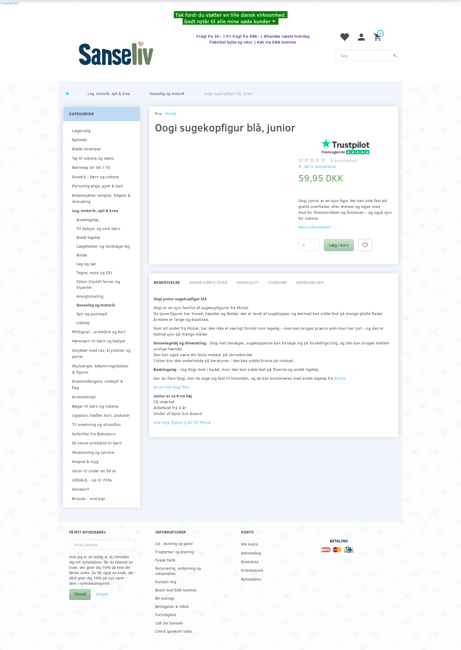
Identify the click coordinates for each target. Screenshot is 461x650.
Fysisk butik (165, 559)
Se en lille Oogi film (171, 387)
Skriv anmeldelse (319, 166)
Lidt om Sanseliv (169, 622)
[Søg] (395, 55)
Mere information (314, 227)
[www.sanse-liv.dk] (116, 53)
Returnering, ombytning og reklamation (178, 571)
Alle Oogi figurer (168, 422)
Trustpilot (9, 3)
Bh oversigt (164, 598)
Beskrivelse (167, 282)
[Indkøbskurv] (378, 36)
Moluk (170, 113)
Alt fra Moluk (199, 422)
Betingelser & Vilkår (172, 606)
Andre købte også (208, 282)
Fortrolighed (165, 614)
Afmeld (102, 594)
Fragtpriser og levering (174, 551)
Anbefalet (247, 282)
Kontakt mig (165, 581)
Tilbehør (277, 282)
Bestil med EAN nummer (176, 589)
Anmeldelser (310, 282)
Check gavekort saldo (173, 631)
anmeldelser (343, 160)
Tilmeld (80, 594)
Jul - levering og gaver (174, 543)
